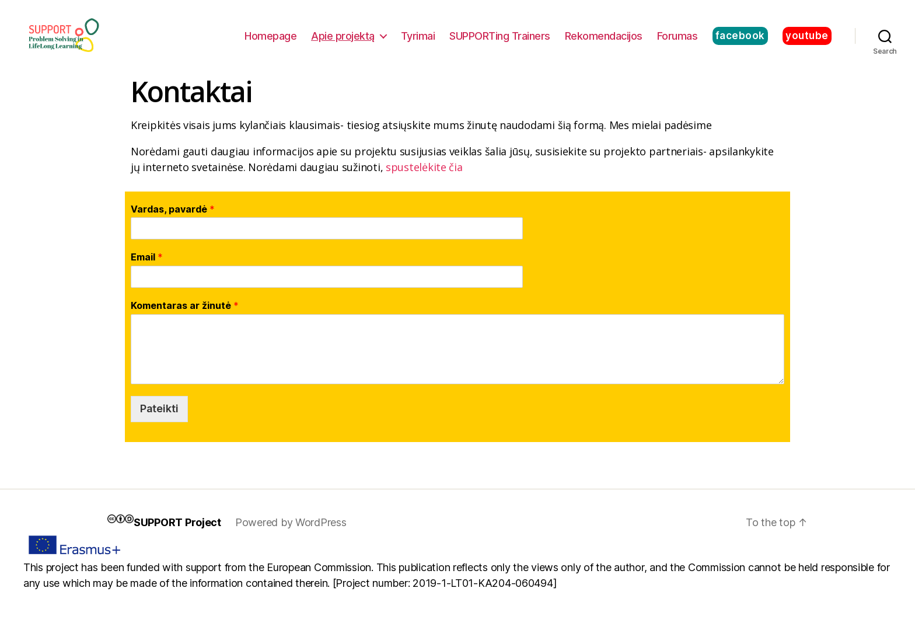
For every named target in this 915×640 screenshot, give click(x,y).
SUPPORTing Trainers (499, 42)
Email (147, 271)
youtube (807, 42)
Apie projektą (343, 42)
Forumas (677, 42)
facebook (740, 42)
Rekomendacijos (603, 42)
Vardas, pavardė (173, 222)
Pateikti (159, 422)
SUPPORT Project (177, 536)
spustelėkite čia (424, 180)
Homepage (270, 42)
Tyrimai (418, 42)
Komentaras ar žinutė (185, 319)
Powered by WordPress (291, 536)
